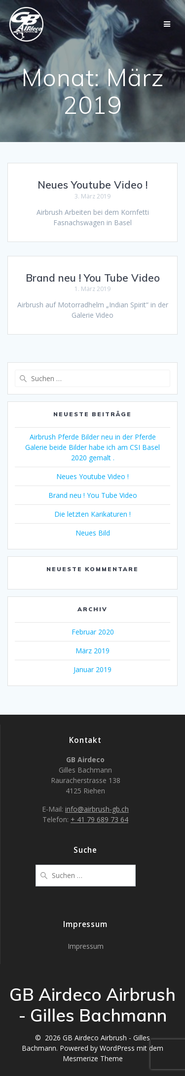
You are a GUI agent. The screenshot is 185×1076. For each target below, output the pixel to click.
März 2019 (92, 650)
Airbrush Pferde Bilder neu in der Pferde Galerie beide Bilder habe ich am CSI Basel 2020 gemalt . (92, 447)
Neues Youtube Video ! (92, 184)
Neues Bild (92, 533)
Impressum (86, 946)
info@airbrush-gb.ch (97, 809)
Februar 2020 (93, 631)
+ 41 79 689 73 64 (99, 819)
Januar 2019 (92, 669)
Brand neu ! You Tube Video (93, 277)
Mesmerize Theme (93, 1058)
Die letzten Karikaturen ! (92, 514)
